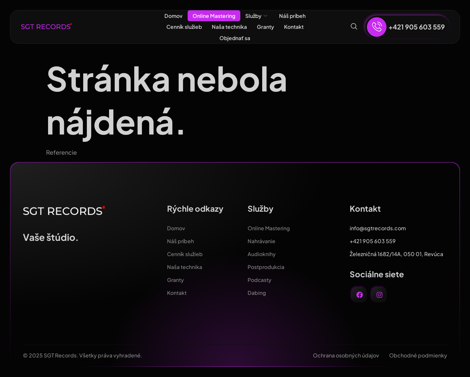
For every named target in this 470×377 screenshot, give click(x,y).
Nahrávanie (262, 241)
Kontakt (294, 26)
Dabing (257, 292)
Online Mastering (213, 15)
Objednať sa (235, 37)
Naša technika (229, 26)
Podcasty (260, 279)
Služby (256, 16)
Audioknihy (262, 253)
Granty (265, 26)
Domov (172, 15)
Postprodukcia (266, 266)
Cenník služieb (183, 26)
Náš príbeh (293, 15)
